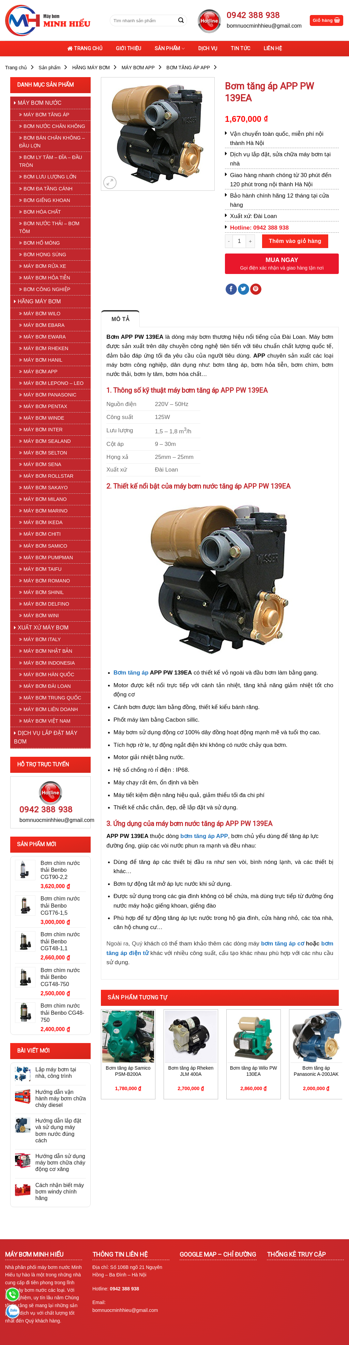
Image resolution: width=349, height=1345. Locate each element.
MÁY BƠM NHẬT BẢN (48, 651)
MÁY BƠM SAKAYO (46, 487)
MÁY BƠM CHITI (42, 534)
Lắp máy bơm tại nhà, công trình (55, 1073)
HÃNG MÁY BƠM (91, 67)
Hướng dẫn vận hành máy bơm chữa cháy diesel (60, 1098)
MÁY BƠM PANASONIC (50, 394)
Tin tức (240, 49)
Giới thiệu (128, 49)
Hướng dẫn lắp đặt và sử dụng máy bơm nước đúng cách (58, 1130)
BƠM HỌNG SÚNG (45, 254)
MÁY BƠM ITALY (42, 639)
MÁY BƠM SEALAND (47, 441)
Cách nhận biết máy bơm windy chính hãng (59, 1191)
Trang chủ (84, 48)
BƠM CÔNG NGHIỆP (47, 289)
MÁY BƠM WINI (41, 615)
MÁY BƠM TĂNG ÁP (46, 114)
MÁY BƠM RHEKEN (46, 348)
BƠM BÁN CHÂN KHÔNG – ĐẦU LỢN (52, 141)
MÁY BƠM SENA (42, 464)
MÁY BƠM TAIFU (43, 569)
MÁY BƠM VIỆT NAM (47, 721)
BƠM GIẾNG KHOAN (47, 200)
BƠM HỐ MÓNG (42, 243)
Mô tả (120, 319)
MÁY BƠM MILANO (45, 499)
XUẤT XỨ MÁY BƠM (43, 628)
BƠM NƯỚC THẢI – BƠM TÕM (49, 227)
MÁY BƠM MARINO (45, 511)
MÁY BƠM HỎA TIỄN (47, 277)
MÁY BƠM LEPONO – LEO (54, 383)
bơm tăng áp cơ (282, 943)
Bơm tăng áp (131, 672)
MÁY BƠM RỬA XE (45, 266)
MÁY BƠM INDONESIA (49, 663)
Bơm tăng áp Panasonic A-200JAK (316, 1071)
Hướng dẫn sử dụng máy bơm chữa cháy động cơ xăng (60, 1162)
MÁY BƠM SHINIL (44, 592)
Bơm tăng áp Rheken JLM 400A (190, 1071)
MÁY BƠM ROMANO (47, 580)
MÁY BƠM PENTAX (45, 406)
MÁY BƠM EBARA (44, 325)
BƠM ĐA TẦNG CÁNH (48, 188)
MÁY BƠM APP (138, 67)
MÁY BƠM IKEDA (43, 522)
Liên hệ (273, 49)
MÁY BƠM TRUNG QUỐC (52, 697)
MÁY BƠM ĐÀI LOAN (47, 686)
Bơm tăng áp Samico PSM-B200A (128, 1071)
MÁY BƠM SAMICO (45, 546)
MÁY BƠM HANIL (43, 360)
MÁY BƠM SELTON (45, 452)
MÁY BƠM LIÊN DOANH (51, 709)
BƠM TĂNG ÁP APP (188, 67)
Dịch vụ (207, 49)
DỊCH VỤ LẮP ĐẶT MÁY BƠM (45, 737)
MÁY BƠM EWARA (45, 336)
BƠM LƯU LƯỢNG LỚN (50, 176)
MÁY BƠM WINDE (44, 418)
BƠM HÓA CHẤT (42, 212)
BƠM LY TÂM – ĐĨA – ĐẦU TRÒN (50, 161)
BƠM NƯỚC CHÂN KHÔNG (54, 126)
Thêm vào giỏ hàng (295, 241)
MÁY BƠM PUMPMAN (48, 557)
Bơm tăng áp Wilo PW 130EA (253, 1071)
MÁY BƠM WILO (42, 313)
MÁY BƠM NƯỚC (39, 103)
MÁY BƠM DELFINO (46, 604)
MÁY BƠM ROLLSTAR (48, 476)
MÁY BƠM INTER (43, 429)
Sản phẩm (170, 48)
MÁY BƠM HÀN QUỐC (49, 674)
